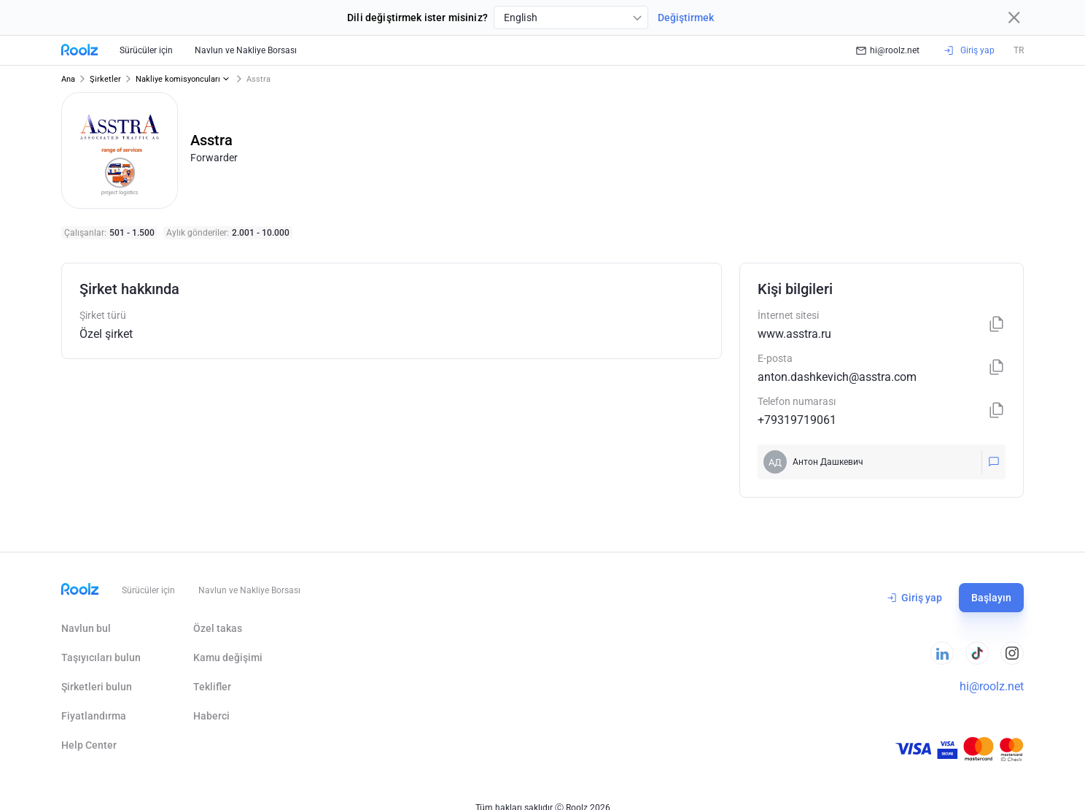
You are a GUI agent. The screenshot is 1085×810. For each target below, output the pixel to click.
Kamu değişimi (227, 657)
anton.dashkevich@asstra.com (837, 377)
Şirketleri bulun (96, 687)
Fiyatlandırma (93, 716)
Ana (68, 79)
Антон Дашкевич (828, 462)
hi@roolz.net (887, 50)
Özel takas (217, 628)
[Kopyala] (997, 325)
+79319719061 (797, 420)
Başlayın (991, 597)
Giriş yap (914, 597)
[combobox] (571, 17)
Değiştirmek (686, 17)
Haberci (211, 716)
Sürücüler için (146, 50)
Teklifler (212, 687)
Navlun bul (86, 628)
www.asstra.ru (794, 334)
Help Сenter (89, 745)
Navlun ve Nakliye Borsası (246, 50)
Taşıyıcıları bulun (101, 657)
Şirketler (105, 79)
